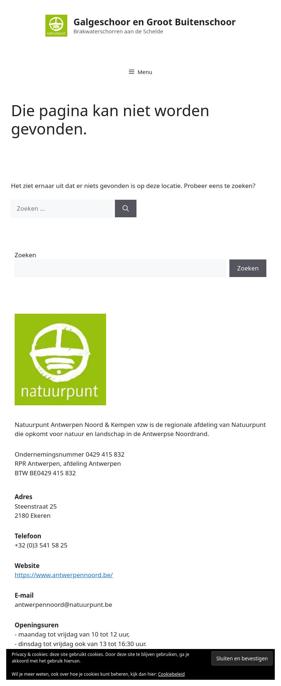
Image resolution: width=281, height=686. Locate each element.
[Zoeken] (125, 208)
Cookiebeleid (171, 674)
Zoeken (25, 255)
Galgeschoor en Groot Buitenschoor (155, 21)
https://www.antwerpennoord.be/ (64, 575)
